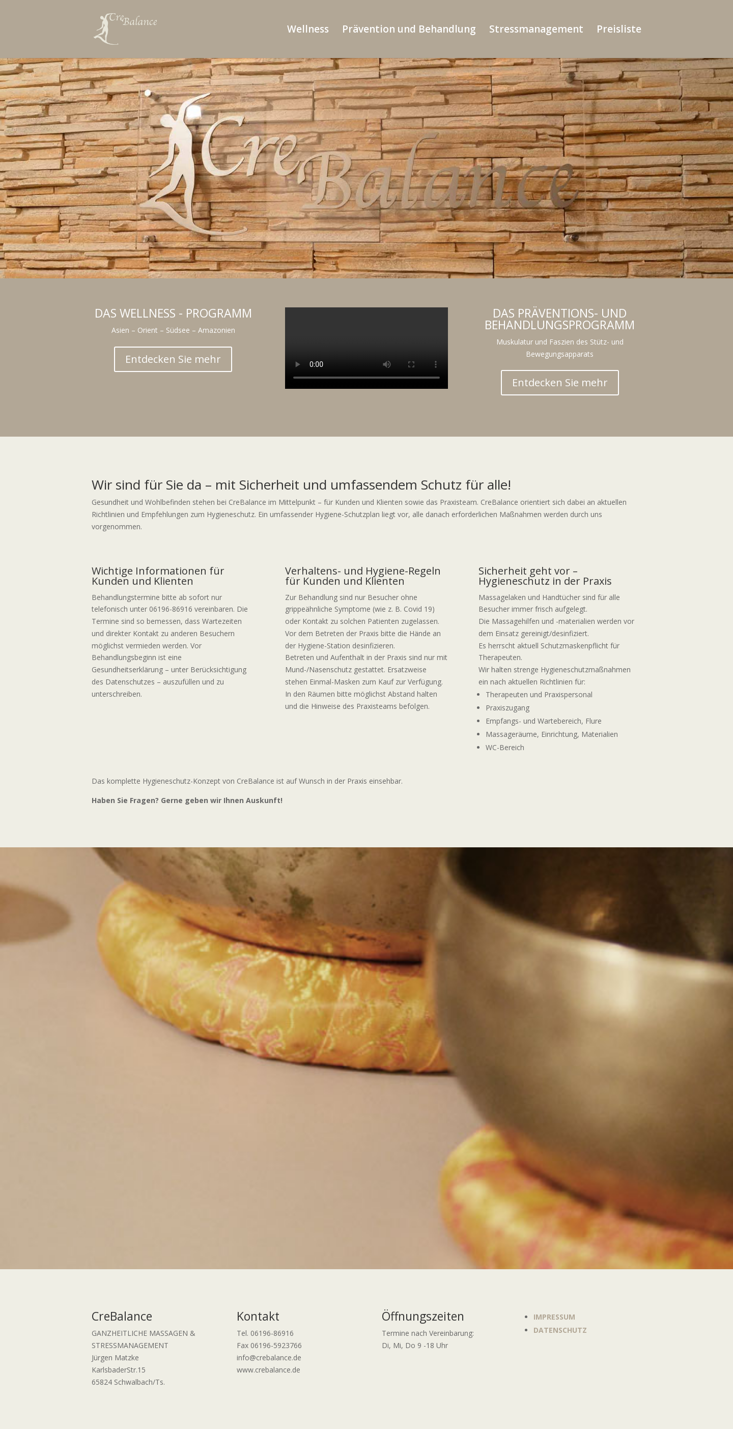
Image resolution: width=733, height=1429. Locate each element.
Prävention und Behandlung (409, 30)
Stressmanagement (536, 30)
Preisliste (619, 30)
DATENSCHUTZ (560, 1330)
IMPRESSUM (554, 1317)
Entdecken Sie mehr (173, 359)
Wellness (308, 30)
